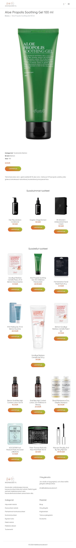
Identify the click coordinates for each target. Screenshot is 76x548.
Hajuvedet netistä (11, 504)
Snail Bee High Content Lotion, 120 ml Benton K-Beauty (38, 403)
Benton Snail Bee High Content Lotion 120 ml (15, 402)
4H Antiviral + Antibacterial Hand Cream (61, 222)
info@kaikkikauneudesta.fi (48, 488)
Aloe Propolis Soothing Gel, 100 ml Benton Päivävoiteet (38, 280)
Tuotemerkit (18, 153)
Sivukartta (42, 519)
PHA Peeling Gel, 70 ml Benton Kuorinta (15, 328)
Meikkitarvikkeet (10, 526)
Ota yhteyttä (43, 508)
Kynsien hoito (9, 519)
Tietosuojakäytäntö (46, 515)
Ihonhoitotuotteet (11, 515)
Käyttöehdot (43, 511)
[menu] (69, 4)
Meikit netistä (9, 522)
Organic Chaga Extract (38, 220)
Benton (24, 153)
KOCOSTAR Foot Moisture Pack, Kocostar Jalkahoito (15, 450)
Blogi (41, 504)
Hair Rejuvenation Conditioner (15, 221)
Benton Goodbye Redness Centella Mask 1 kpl (61, 329)
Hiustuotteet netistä (11, 508)
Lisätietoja (13, 169)
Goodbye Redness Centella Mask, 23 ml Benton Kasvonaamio (15, 280)
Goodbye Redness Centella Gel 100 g (38, 356)
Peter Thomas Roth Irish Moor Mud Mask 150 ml (38, 449)
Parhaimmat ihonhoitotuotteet (15, 511)
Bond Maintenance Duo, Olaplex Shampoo (61, 402)
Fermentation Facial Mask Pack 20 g (61, 283)
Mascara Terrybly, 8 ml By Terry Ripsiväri (61, 449)
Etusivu (7, 16)
